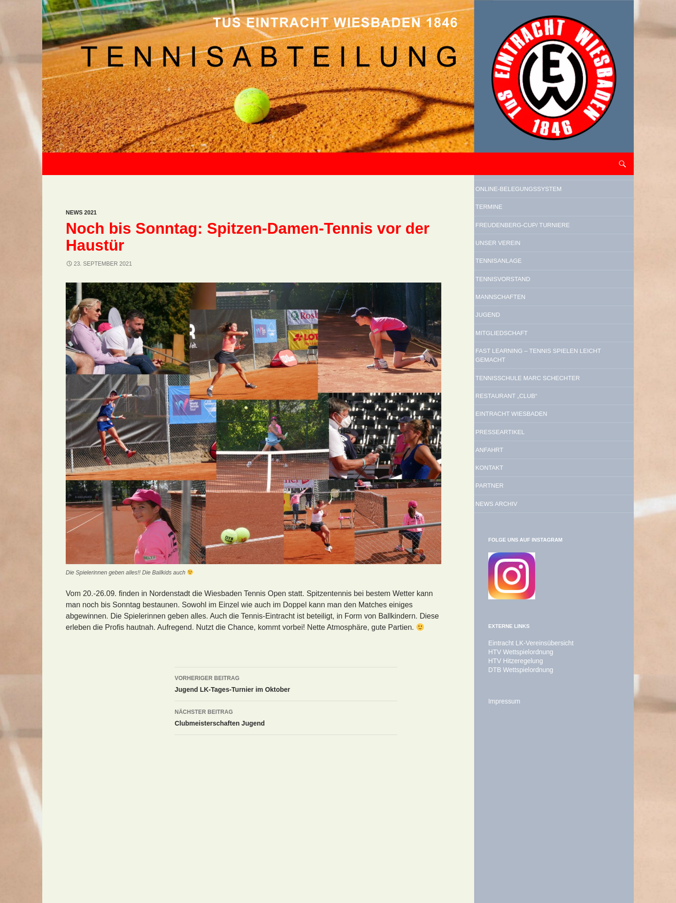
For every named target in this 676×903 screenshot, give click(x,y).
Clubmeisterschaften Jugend (286, 716)
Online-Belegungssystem (536, 199)
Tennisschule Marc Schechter (539, 480)
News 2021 (81, 212)
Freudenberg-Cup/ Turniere (537, 261)
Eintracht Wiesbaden (544, 535)
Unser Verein (523, 292)
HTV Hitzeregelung (512, 814)
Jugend (507, 388)
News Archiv (521, 655)
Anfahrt (510, 583)
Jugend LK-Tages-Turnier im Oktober (286, 683)
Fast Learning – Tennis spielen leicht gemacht (550, 442)
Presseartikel (526, 559)
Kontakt (510, 607)
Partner (510, 631)
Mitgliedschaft (529, 411)
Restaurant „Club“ (536, 511)
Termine (509, 230)
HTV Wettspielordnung (516, 806)
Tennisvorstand (531, 340)
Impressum (502, 853)
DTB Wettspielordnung (516, 822)
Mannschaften (527, 364)
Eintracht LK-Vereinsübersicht (525, 797)
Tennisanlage (524, 316)
